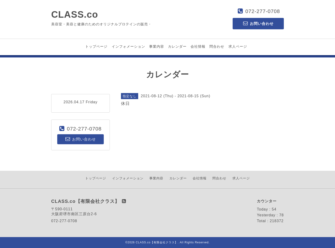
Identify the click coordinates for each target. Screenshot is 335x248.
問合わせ (216, 46)
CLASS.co (74, 14)
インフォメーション (128, 46)
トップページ (96, 46)
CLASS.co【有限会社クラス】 (157, 242)
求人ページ (237, 46)
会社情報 (198, 46)
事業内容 (156, 46)
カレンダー (177, 46)
